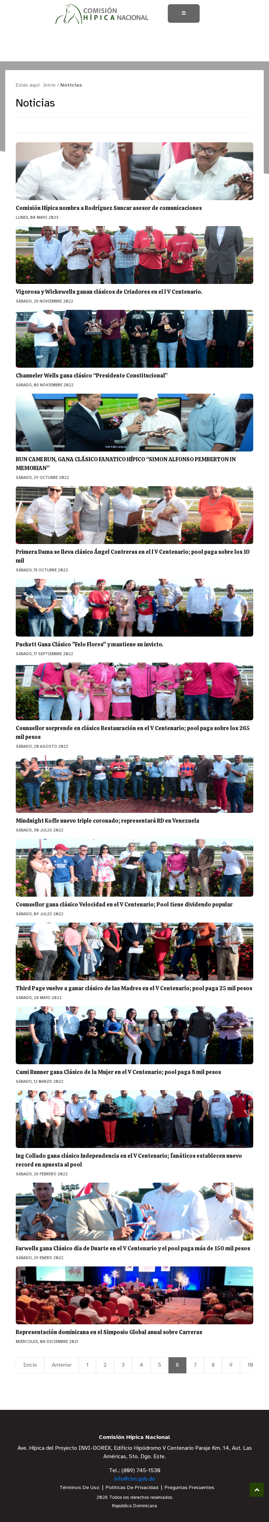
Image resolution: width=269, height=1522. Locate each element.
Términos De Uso (79, 1487)
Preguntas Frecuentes (189, 1487)
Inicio (30, 1365)
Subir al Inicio (257, 1490)
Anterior (61, 1365)
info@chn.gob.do (134, 1479)
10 (250, 1365)
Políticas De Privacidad (132, 1487)
